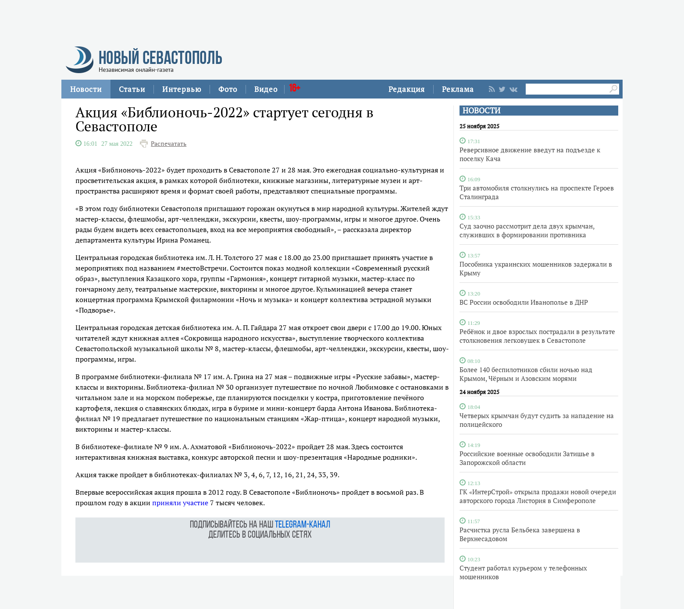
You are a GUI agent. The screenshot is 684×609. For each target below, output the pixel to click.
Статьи (132, 89)
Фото (227, 89)
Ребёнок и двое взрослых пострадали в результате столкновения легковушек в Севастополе (537, 336)
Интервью (181, 89)
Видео (266, 89)
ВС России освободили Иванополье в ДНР (524, 302)
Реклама (458, 89)
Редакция (406, 89)
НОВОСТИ (481, 111)
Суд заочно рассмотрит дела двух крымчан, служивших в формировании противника (527, 230)
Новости (86, 89)
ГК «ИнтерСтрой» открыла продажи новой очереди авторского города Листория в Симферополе (538, 496)
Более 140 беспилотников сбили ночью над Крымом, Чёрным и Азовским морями (526, 374)
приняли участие (180, 502)
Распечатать (168, 144)
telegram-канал (302, 525)
